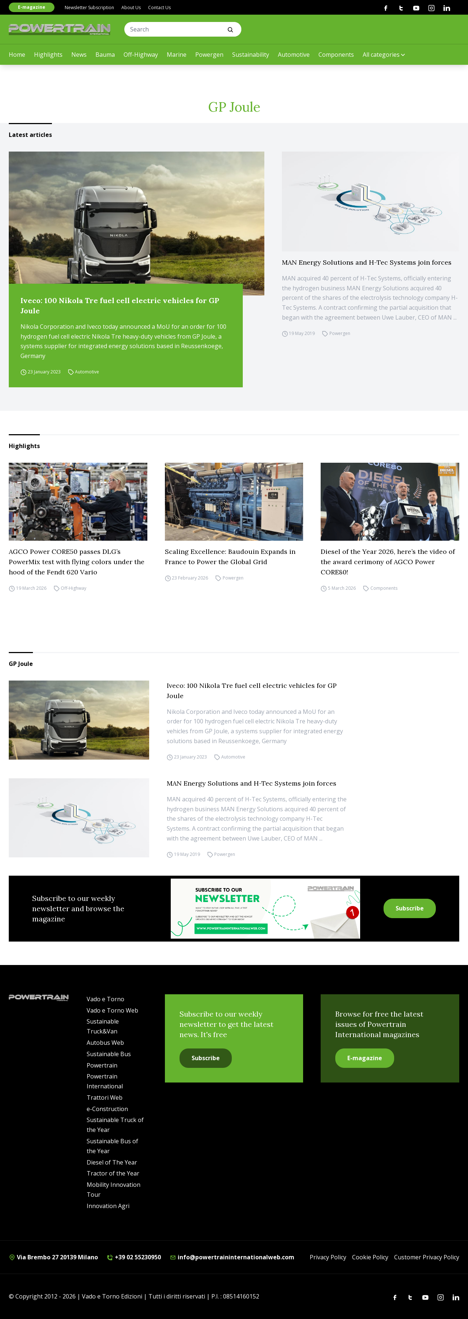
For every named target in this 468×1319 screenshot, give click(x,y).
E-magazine (31, 7)
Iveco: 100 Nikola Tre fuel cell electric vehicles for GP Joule (119, 305)
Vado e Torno (105, 999)
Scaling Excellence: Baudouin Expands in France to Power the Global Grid (230, 556)
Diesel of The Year (112, 1162)
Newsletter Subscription (89, 7)
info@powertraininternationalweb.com (232, 1257)
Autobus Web (105, 1043)
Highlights (48, 55)
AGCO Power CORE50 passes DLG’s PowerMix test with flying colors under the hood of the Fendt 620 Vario (76, 561)
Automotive (294, 55)
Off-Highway (141, 55)
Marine (176, 55)
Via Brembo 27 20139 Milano (53, 1257)
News (79, 55)
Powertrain (102, 1065)
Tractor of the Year (113, 1173)
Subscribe (410, 908)
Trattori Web (104, 1097)
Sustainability (250, 55)
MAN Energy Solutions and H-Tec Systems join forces (367, 262)
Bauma (105, 55)
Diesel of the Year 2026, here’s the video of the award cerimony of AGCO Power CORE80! (388, 561)
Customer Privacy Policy (426, 1257)
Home (17, 55)
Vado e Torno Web (112, 1010)
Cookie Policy (370, 1257)
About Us (131, 7)
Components (336, 55)
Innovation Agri (108, 1206)
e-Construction (107, 1109)
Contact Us (159, 7)
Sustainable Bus (109, 1054)
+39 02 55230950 (134, 1257)
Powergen (209, 55)
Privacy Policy (328, 1257)
